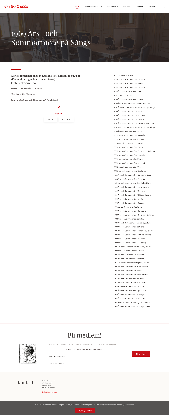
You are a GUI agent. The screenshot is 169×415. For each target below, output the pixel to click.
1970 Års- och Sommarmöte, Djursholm (130, 290)
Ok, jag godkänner (85, 410)
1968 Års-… (51, 119)
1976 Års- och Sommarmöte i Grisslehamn (131, 266)
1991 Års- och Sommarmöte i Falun (128, 207)
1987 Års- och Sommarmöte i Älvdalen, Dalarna (132, 223)
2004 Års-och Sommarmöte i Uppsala (129, 155)
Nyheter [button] (141, 6)
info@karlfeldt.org (49, 392)
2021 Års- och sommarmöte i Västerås (129, 91)
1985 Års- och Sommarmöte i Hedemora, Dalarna (133, 231)
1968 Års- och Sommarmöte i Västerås (129, 298)
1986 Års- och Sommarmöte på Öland (129, 227)
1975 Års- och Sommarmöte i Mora (128, 270)
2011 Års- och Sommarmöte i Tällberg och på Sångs (134, 127)
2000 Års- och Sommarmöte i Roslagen (130, 171)
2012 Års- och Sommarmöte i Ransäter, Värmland (134, 123)
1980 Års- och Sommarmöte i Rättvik (129, 251)
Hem (77, 6)
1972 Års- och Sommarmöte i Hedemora (130, 282)
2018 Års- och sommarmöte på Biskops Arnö (132, 103)
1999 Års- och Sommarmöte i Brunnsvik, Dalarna (133, 175)
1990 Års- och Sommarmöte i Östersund (130, 211)
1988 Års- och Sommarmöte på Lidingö (129, 219)
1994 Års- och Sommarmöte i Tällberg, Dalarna (132, 195)
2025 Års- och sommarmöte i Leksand (129, 79)
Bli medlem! (141, 354)
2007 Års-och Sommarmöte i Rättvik (128, 143)
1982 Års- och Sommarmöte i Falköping (130, 243)
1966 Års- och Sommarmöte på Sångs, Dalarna (132, 306)
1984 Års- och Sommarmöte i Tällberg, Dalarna (132, 235)
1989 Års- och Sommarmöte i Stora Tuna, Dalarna (134, 215)
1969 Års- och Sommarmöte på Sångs (129, 294)
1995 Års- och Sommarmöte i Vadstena (129, 191)
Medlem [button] (153, 6)
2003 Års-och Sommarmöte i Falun (128, 159)
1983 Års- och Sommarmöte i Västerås (129, 239)
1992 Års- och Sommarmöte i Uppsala (129, 203)
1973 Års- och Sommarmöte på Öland (129, 278)
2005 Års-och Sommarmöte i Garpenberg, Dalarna (134, 151)
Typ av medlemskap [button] (57, 356)
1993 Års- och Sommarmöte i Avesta (128, 199)
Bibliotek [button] (127, 6)
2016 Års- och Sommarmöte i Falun (128, 111)
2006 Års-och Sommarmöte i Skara (128, 147)
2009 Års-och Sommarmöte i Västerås (129, 135)
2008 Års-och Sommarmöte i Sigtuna (129, 139)
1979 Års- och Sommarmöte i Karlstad (129, 254)
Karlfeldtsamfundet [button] (93, 6)
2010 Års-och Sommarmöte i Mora (128, 131)
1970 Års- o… (66, 119)
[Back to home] (16, 6)
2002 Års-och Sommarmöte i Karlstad (129, 163)
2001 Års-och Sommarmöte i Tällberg (129, 167)
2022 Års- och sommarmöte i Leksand (129, 87)
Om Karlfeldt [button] (112, 6)
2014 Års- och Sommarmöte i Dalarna (129, 119)
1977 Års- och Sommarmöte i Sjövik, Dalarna (131, 262)
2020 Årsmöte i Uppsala (123, 95)
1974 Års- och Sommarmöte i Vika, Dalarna (131, 274)
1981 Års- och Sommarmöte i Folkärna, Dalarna (132, 247)
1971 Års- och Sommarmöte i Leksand (129, 286)
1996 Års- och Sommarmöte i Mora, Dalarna (131, 187)
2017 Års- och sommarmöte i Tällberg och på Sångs (134, 107)
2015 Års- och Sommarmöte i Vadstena (129, 115)
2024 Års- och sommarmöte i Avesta (128, 83)
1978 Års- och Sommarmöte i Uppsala (129, 258)
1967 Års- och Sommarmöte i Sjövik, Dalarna (131, 302)
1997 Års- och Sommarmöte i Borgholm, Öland (132, 183)
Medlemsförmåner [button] (56, 363)
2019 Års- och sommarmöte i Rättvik (128, 99)
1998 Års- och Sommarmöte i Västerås (129, 179)
